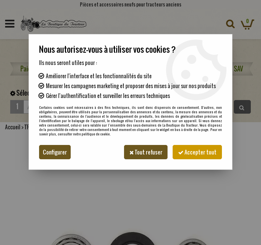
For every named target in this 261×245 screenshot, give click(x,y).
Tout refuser (145, 152)
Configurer (55, 152)
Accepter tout (197, 152)
